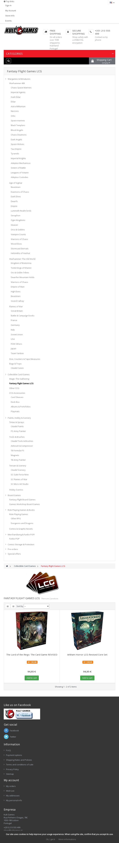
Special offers (14, 553)
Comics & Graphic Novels (21, 528)
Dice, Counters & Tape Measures (24, 359)
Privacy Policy (12, 769)
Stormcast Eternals (20, 248)
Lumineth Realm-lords (21, 210)
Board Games (14, 495)
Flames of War (16, 306)
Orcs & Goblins (18, 229)
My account (11, 780)
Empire (14, 206)
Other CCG (14, 388)
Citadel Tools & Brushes (22, 441)
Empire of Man (17, 286)
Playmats (15, 411)
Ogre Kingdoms (18, 220)
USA (13, 339)
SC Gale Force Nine (20, 474)
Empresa (9, 809)
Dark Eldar (16, 97)
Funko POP (14, 538)
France (14, 320)
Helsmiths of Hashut (20, 253)
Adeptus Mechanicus (21, 163)
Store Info (10, 15)
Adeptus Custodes (19, 177)
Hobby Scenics (16, 489)
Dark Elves (16, 196)
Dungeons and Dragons (22, 523)
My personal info (14, 800)
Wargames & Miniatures (19, 79)
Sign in (8, 5)
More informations (67, 839)
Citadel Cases (17, 368)
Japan (13, 348)
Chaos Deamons (18, 134)
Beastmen (15, 187)
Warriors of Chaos (19, 239)
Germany (15, 325)
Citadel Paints (17, 426)
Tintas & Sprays (16, 422)
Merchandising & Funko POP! (21, 534)
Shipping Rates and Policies (19, 759)
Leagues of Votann (20, 172)
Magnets (15, 455)
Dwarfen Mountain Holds (22, 277)
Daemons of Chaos (20, 191)
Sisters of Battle (18, 167)
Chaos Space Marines (21, 87)
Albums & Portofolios (21, 406)
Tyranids (15, 153)
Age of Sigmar (15, 183)
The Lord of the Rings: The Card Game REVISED (31, 654)
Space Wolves (17, 144)
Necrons (15, 111)
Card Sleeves (17, 397)
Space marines (18, 120)
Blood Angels (17, 130)
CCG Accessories (17, 393)
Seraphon (15, 215)
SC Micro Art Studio (20, 484)
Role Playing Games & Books (21, 510)
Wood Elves (16, 243)
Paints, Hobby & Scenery (19, 417)
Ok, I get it (50, 839)
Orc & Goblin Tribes (20, 272)
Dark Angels (16, 139)
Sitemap (10, 774)
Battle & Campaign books (22, 315)
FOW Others (16, 343)
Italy (13, 329)
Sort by (20, 606)
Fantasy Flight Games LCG (21, 383)
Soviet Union (17, 334)
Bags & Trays (15, 363)
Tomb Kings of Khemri (21, 267)
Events (8, 20)
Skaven (14, 225)
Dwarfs (14, 201)
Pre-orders (13, 549)
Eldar (13, 101)
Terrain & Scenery (17, 465)
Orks (13, 115)
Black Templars (18, 125)
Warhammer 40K (17, 83)
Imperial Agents (18, 92)
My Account (10, 10)
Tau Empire (16, 149)
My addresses (13, 795)
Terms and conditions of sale (19, 764)
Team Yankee (17, 353)
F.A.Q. (8, 750)
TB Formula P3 (17, 450)
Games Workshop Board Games (24, 504)
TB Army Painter (18, 459)
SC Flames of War (19, 479)
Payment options (14, 755)
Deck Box (15, 402)
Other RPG (16, 518)
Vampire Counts (18, 234)
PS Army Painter (18, 431)
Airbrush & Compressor (22, 445)
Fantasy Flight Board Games (22, 499)
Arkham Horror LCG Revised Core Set (87, 654)
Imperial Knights (18, 158)
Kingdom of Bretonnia (21, 263)
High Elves (15, 291)
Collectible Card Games (19, 374)
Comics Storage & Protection (21, 544)
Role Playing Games (18, 514)
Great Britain (17, 310)
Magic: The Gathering (19, 378)
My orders (11, 786)
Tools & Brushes (17, 436)
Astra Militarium (18, 106)
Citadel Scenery (18, 470)
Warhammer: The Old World (22, 259)
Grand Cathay (17, 301)
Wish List (10, 790)
